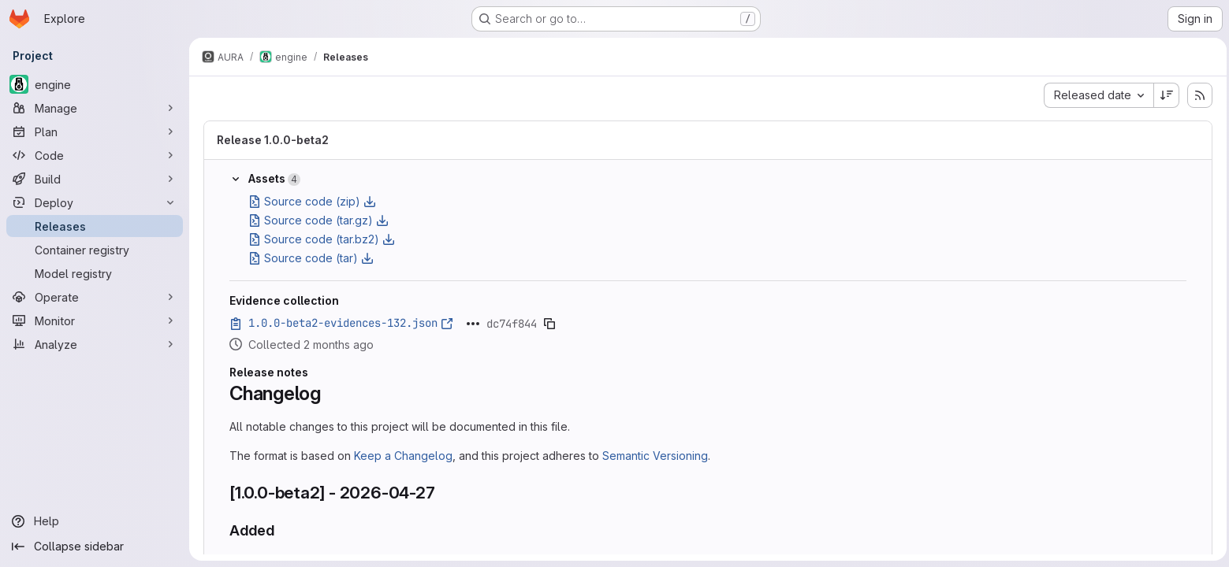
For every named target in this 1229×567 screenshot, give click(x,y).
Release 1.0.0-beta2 (271, 139)
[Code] (94, 155)
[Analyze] (94, 344)
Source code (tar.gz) (317, 220)
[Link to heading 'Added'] (281, 530)
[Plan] (94, 131)
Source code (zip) (310, 201)
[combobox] (1096, 95)
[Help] (94, 521)
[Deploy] (94, 202)
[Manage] (94, 108)
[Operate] (94, 297)
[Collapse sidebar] (94, 547)
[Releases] (94, 226)
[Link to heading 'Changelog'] (329, 393)
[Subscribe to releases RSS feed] (1197, 95)
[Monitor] (94, 320)
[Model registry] (94, 273)
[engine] (94, 84)
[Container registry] (94, 250)
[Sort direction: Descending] (1164, 95)
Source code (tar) (309, 258)
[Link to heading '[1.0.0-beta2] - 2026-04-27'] (443, 492)
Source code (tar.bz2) (320, 239)
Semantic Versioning (653, 455)
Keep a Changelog (401, 455)
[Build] (94, 179)
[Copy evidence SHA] (547, 323)
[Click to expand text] (471, 324)
